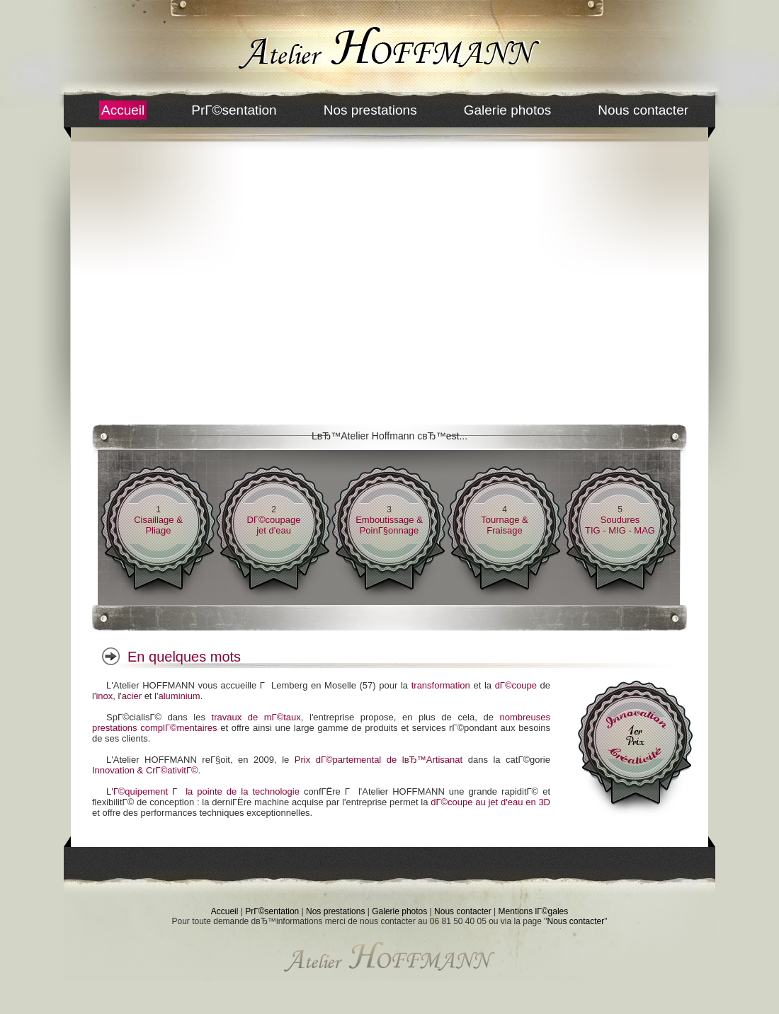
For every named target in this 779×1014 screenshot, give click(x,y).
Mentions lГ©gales (534, 911)
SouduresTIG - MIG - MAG (620, 525)
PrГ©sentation (233, 110)
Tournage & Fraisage (504, 525)
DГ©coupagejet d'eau (274, 525)
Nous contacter (643, 110)
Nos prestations (370, 110)
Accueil (122, 110)
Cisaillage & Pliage (158, 525)
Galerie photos (508, 110)
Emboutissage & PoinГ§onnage (389, 525)
